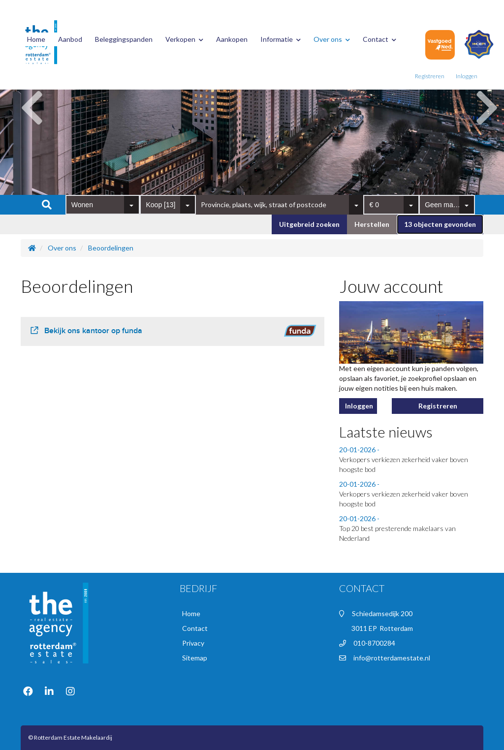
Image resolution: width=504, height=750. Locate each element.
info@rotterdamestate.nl (391, 658)
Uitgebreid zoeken (309, 224)
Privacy (193, 643)
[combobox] (102, 205)
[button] (440, 224)
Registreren (429, 76)
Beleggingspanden (124, 39)
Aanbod (70, 39)
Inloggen (466, 76)
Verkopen (184, 39)
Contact (379, 39)
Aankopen (232, 39)
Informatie (280, 39)
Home (36, 39)
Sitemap (194, 658)
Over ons (332, 39)
